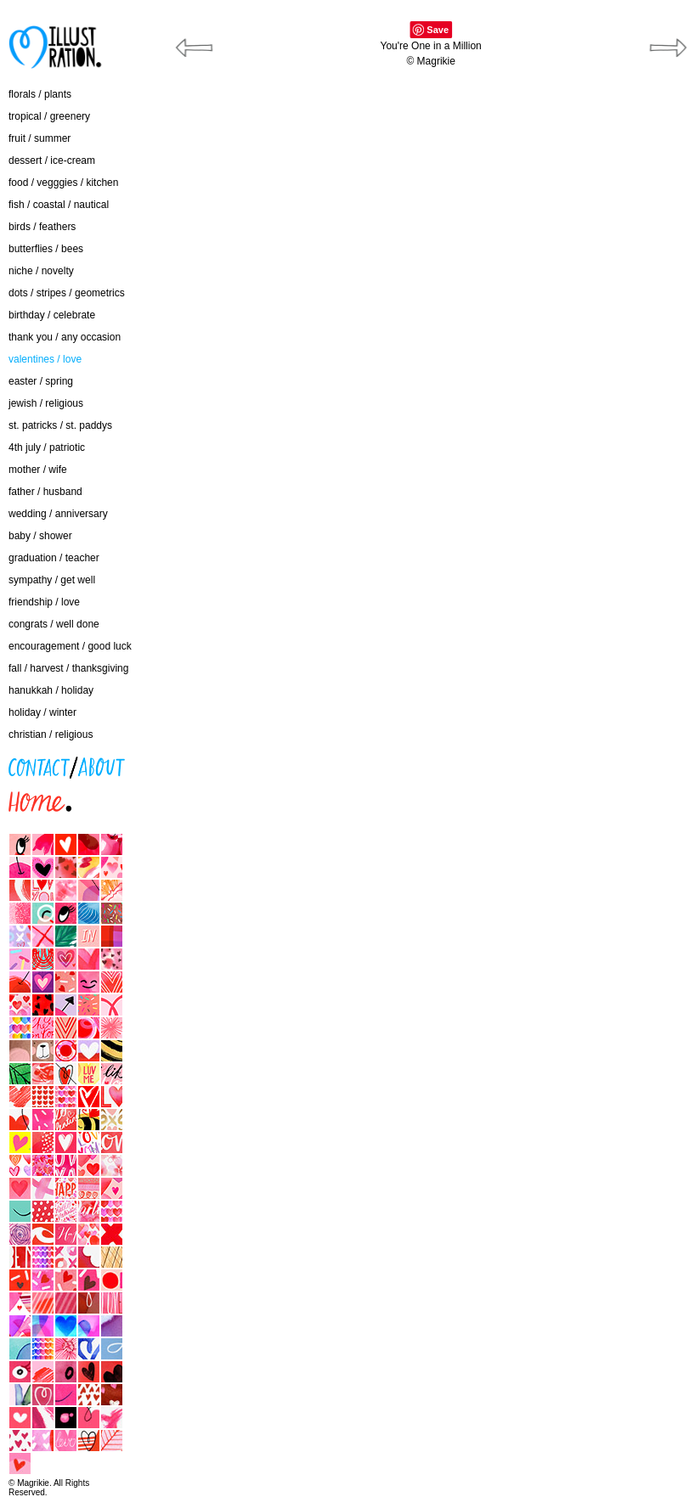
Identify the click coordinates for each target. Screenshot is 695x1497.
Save (438, 30)
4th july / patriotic (46, 447)
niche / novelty (41, 271)
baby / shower (40, 536)
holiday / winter (42, 712)
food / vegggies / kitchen (63, 183)
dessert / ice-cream (51, 160)
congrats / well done (53, 624)
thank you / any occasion (64, 337)
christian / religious (50, 734)
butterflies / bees (45, 249)
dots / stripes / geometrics (66, 293)
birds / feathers (42, 227)
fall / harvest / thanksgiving (68, 668)
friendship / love (44, 602)
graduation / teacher (53, 558)
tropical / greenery (49, 116)
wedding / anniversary (58, 514)
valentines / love (45, 359)
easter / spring (40, 381)
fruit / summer (39, 138)
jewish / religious (45, 403)
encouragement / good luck (70, 646)
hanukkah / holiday (50, 690)
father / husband (45, 492)
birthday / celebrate (51, 315)
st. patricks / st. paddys (60, 425)
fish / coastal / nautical (58, 205)
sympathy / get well (51, 580)
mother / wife (37, 470)
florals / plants (39, 94)
